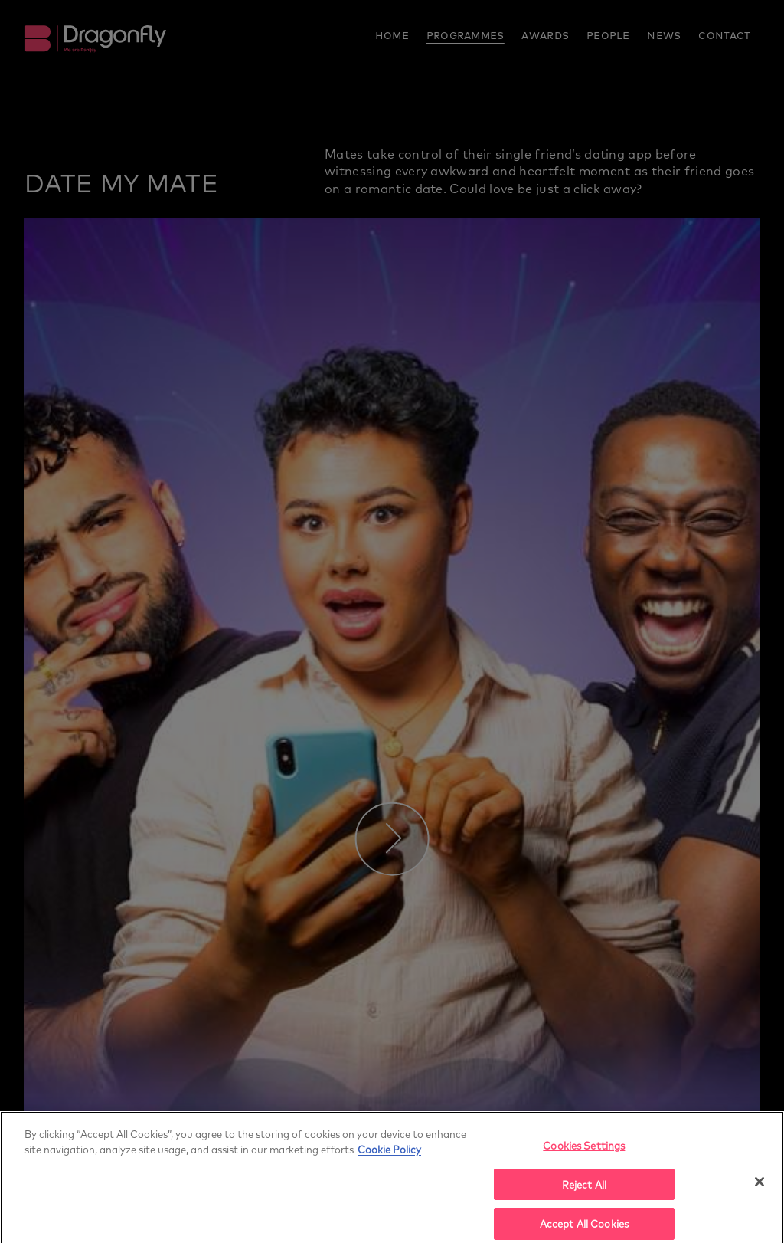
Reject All (584, 1188)
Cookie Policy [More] (389, 1152)
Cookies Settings (584, 1149)
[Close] (759, 1185)
